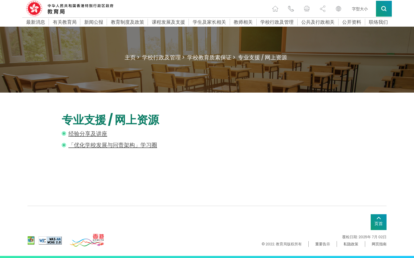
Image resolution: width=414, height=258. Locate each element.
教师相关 (243, 22)
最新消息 (35, 22)
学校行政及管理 (277, 22)
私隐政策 (351, 244)
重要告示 (322, 244)
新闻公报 (93, 22)
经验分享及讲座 (87, 133)
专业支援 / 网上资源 (262, 57)
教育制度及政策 (127, 22)
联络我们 (378, 22)
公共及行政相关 (318, 22)
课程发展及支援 (168, 22)
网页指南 (379, 244)
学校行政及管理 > (163, 57)
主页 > (132, 57)
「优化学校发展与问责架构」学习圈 (112, 145)
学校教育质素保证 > (211, 57)
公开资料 (351, 22)
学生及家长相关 (209, 22)
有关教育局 (65, 22)
